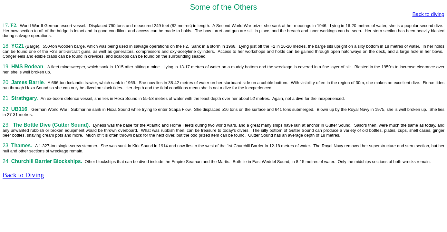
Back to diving (428, 14)
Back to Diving (23, 175)
